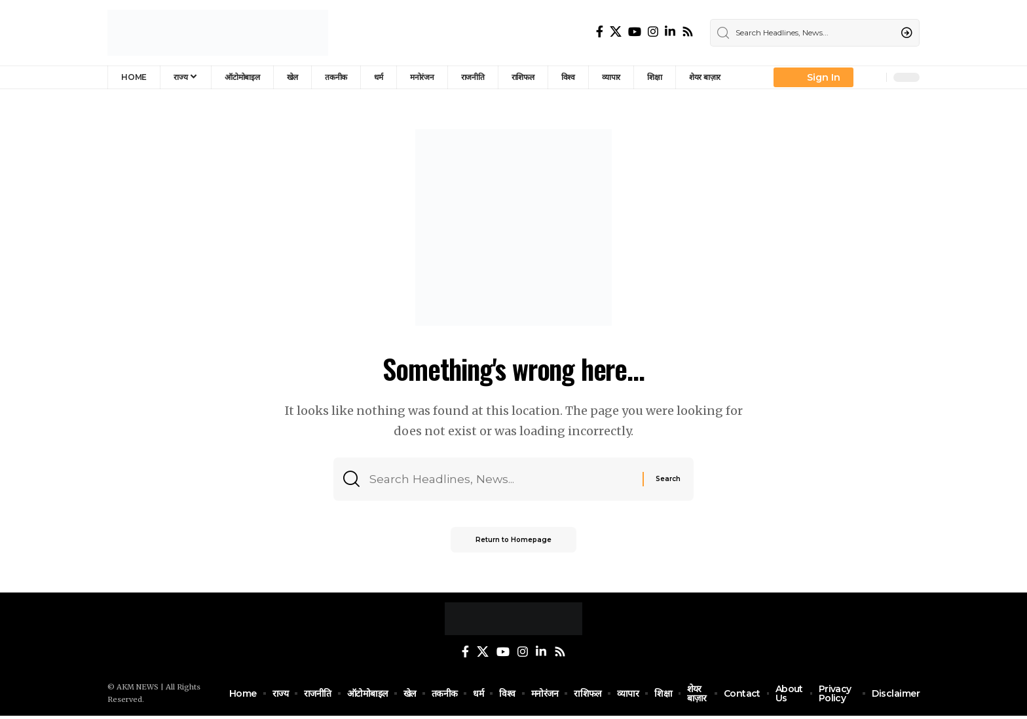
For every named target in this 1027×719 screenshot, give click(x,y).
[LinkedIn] (670, 32)
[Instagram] (653, 32)
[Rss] (688, 32)
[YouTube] (634, 32)
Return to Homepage (513, 542)
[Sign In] (813, 77)
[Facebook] (600, 32)
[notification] (873, 77)
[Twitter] (616, 32)
